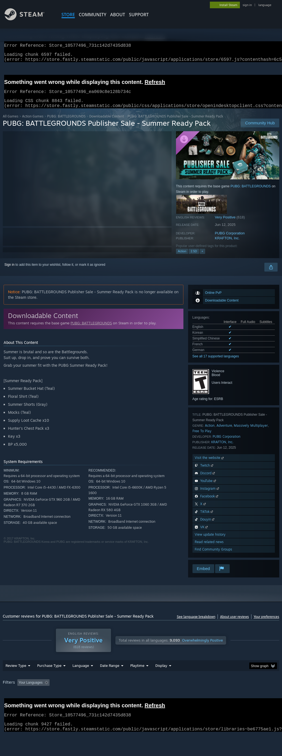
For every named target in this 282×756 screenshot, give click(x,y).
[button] (21, 696)
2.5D (194, 257)
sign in (247, 5)
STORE (68, 15)
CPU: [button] (243, 697)
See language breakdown (196, 623)
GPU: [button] (261, 697)
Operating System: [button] (214, 697)
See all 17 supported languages (215, 363)
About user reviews (234, 623)
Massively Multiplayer (251, 432)
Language (80, 680)
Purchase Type (49, 680)
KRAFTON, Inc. (227, 245)
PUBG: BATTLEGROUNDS (66, 123)
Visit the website (210, 464)
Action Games (33, 123)
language (264, 5)
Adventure (224, 432)
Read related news (209, 548)
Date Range (109, 680)
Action (182, 257)
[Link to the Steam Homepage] (28, 19)
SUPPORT (139, 15)
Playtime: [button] (128, 697)
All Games (10, 123)
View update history (210, 541)
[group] (141, 701)
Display (161, 680)
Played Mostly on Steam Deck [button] (168, 697)
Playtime (137, 680)
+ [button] (202, 257)
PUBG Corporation (230, 240)
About (117, 15)
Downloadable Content (106, 123)
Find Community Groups (213, 556)
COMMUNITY (92, 15)
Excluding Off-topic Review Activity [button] (86, 697)
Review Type (16, 680)
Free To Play (202, 437)
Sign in (9, 271)
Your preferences (266, 623)
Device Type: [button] (13, 704)
